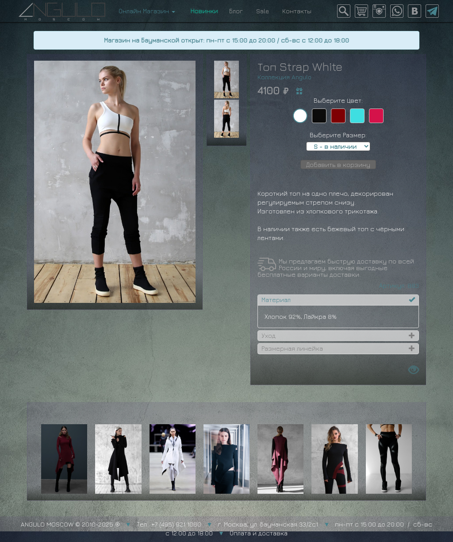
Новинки (202, 11)
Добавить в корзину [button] (338, 164)
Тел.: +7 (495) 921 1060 (169, 524)
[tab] (338, 300)
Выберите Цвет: (338, 100)
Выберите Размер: (338, 135)
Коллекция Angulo (284, 77)
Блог (236, 11)
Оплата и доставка (259, 533)
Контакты (296, 11)
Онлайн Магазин (147, 11)
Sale (262, 11)
